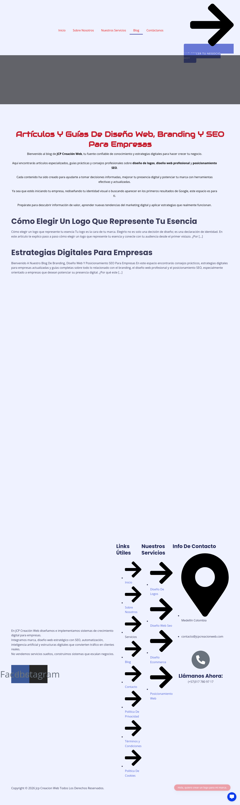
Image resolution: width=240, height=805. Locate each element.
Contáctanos (154, 30)
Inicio (62, 30)
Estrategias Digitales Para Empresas (81, 252)
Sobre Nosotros (83, 30)
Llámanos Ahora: (201, 676)
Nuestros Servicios (113, 30)
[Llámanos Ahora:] (201, 660)
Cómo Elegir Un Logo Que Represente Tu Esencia (104, 221)
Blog (136, 30)
